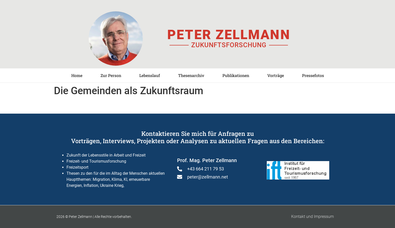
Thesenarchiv (191, 75)
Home (76, 75)
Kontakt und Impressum (312, 216)
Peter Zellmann (228, 34)
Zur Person (111, 75)
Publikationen (235, 75)
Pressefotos (313, 75)
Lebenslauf (149, 75)
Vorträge (275, 75)
